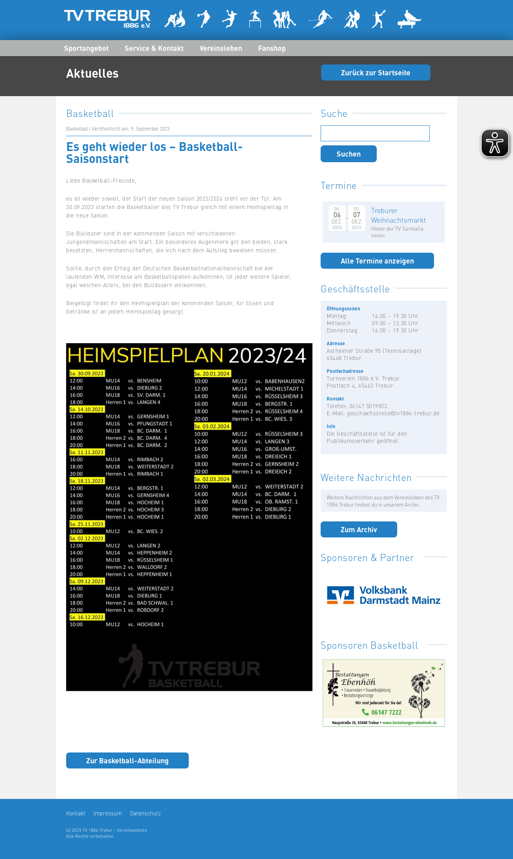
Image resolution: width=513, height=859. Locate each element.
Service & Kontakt (154, 47)
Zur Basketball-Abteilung (127, 760)
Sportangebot (86, 47)
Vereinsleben (221, 47)
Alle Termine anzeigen (377, 260)
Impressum (107, 813)
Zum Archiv (359, 529)
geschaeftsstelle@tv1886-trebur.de (393, 413)
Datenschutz (145, 813)
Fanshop (272, 47)
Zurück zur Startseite (375, 72)
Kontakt (75, 813)
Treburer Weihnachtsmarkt (398, 215)
